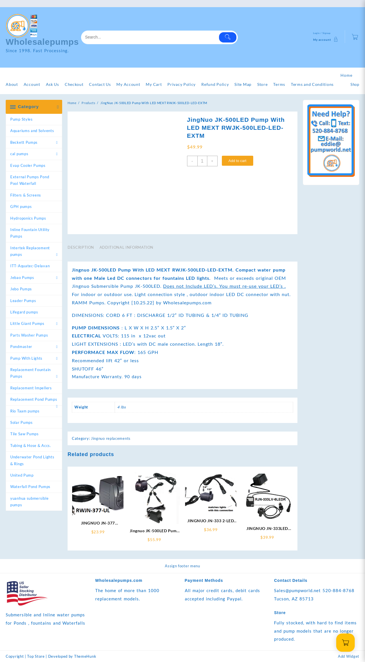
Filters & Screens (25, 195)
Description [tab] (81, 247)
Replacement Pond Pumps (33, 399)
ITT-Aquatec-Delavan (30, 266)
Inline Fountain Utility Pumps (30, 232)
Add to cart (237, 161)
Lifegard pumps (24, 312)
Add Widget (348, 656)
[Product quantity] (202, 161)
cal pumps (19, 153)
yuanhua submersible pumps (29, 501)
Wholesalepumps (42, 41)
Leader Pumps (23, 300)
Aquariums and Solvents (32, 130)
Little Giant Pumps (27, 323)
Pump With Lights (26, 358)
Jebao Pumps (22, 277)
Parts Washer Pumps (29, 335)
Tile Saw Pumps (24, 434)
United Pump (22, 475)
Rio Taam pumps (25, 411)
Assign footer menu (182, 566)
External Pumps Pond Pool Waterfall (29, 180)
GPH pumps (21, 206)
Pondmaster (21, 346)
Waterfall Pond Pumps (30, 486)
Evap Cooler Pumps (28, 165)
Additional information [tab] (126, 247)
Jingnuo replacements (111, 438)
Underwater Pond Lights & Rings (32, 460)
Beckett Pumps (24, 142)
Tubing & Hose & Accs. (30, 445)
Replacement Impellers (31, 388)
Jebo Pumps (21, 289)
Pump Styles (21, 119)
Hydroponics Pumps (28, 218)
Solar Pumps (21, 422)
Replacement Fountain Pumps (30, 372)
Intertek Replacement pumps (30, 251)
